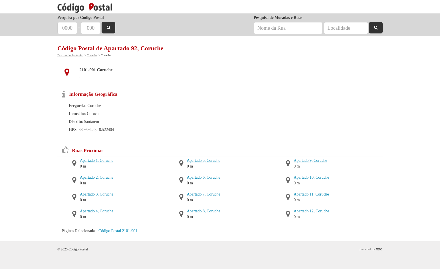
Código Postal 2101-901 (117, 231)
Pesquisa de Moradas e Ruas (278, 17)
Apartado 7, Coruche (203, 194)
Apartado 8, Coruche (203, 211)
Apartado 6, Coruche (203, 177)
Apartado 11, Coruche (311, 194)
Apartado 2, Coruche (96, 177)
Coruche (92, 55)
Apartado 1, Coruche (96, 160)
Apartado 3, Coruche (96, 194)
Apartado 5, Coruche (203, 160)
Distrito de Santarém (70, 55)
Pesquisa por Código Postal (80, 17)
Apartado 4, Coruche (96, 211)
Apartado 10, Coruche (311, 177)
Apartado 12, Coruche (311, 211)
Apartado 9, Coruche (310, 160)
